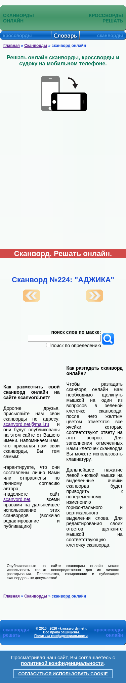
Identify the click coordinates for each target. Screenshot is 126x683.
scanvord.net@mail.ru (26, 424)
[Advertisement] (63, 183)
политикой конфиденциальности (62, 663)
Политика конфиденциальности (61, 636)
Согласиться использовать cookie (63, 673)
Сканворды (35, 45)
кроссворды (98, 57)
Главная (11, 45)
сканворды (64, 57)
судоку (28, 63)
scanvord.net (16, 499)
